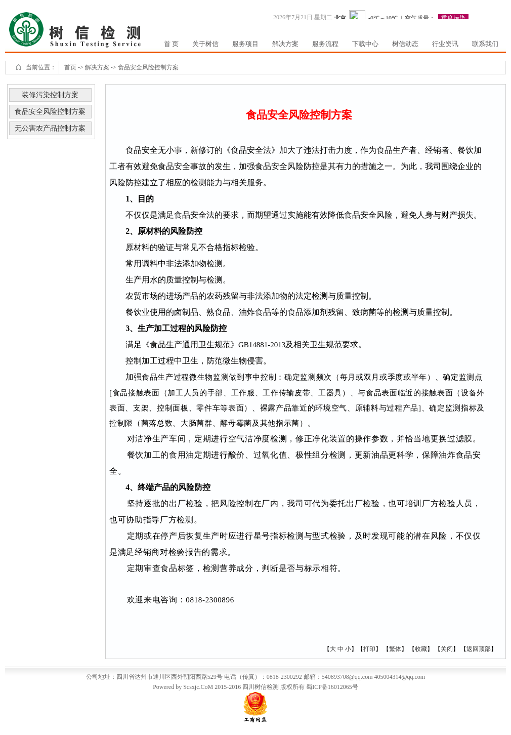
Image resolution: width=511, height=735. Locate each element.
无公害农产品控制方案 (50, 128)
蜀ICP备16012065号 (332, 686)
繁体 (395, 648)
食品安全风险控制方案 (148, 67)
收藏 (421, 648)
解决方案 (97, 67)
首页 (70, 67)
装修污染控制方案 (50, 95)
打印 (369, 648)
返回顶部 (478, 648)
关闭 (447, 648)
